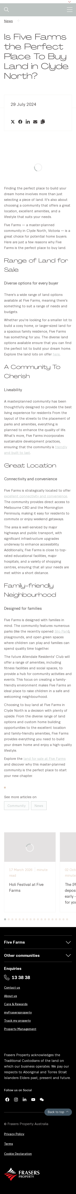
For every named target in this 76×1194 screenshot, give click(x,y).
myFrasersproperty (18, 1012)
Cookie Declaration (18, 1153)
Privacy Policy (14, 1134)
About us (10, 996)
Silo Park (61, 631)
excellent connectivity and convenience (35, 496)
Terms (8, 1143)
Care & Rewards (16, 1004)
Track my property (17, 1020)
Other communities (22, 955)
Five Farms (14, 942)
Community (16, 805)
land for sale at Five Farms (45, 758)
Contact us (12, 987)
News (8, 20)
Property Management (20, 1029)
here (56, 354)
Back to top (58, 1112)
